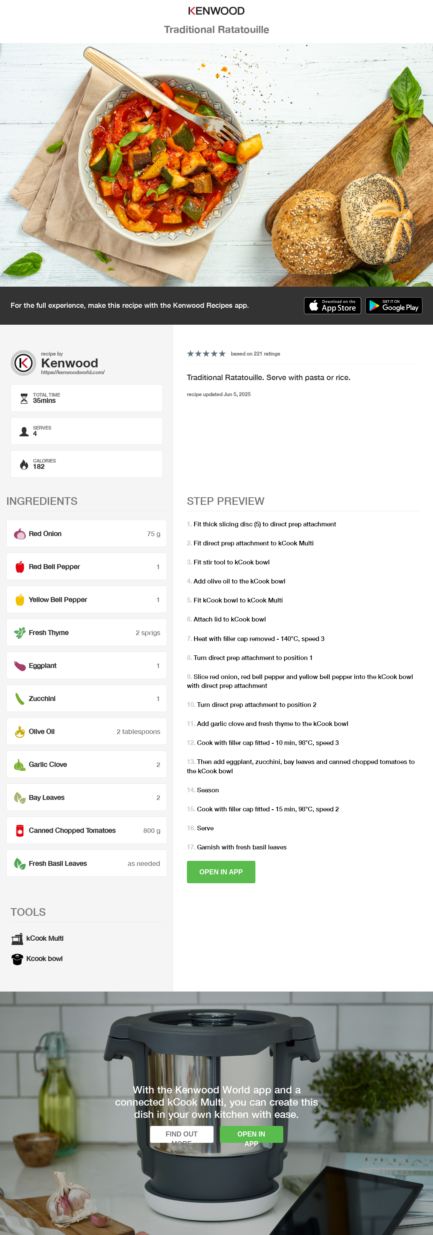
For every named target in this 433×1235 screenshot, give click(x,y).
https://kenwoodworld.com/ (72, 372)
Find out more (182, 1137)
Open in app (221, 872)
